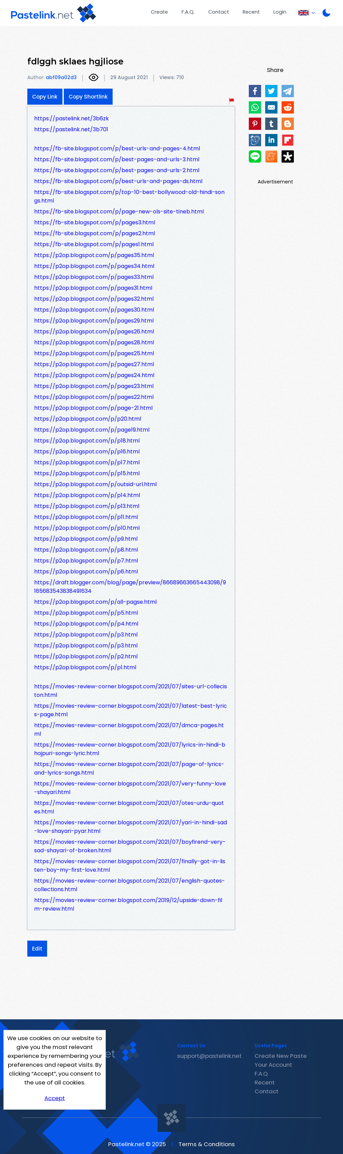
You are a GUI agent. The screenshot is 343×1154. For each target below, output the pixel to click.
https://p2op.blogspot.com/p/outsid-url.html (95, 484)
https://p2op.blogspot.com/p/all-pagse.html (95, 602)
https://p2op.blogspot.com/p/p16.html (87, 451)
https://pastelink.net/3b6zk (71, 118)
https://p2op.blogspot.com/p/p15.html (87, 473)
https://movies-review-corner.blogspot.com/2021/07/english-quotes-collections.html (129, 885)
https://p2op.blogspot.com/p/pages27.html (94, 364)
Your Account (273, 1065)
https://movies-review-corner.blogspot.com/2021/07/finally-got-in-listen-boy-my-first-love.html (129, 865)
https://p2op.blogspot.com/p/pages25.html (94, 353)
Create (159, 12)
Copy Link (45, 96)
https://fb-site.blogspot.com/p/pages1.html (94, 244)
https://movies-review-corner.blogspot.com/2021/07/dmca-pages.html (129, 729)
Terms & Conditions (206, 1144)
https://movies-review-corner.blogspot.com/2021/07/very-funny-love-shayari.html (130, 788)
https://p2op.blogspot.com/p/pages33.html (94, 277)
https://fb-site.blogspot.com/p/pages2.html (94, 233)
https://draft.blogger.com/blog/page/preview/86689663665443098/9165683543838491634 (130, 587)
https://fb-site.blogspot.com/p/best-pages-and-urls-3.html (116, 159)
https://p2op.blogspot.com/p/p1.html (85, 667)
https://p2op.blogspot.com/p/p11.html (86, 517)
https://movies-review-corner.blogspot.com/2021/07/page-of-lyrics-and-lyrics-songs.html (129, 768)
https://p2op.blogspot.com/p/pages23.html (94, 386)
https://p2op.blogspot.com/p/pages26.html (94, 331)
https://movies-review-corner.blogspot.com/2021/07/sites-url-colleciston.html (130, 691)
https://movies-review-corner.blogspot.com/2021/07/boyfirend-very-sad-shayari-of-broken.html (130, 846)
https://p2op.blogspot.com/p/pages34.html (94, 266)
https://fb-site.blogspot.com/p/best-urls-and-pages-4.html (117, 148)
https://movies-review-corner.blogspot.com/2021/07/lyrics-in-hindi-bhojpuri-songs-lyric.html (129, 749)
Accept (54, 1098)
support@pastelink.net (209, 1056)
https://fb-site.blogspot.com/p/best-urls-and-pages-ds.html (118, 181)
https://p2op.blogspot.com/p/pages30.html (94, 310)
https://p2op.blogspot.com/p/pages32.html (94, 299)
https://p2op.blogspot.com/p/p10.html (87, 528)
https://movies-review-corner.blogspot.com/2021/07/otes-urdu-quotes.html (129, 807)
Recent (251, 12)
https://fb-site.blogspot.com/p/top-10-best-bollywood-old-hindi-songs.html (129, 196)
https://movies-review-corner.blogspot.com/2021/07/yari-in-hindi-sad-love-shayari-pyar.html (130, 827)
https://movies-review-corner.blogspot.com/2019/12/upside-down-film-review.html (128, 904)
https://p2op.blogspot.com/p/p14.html (87, 495)
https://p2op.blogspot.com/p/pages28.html (94, 342)
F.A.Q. (188, 12)
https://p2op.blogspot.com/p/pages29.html (94, 321)
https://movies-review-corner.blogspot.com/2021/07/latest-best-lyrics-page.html (130, 710)
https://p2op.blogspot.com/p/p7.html (86, 561)
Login (279, 12)
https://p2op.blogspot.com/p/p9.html (86, 539)
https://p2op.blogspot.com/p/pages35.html (94, 255)
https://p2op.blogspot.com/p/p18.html (87, 441)
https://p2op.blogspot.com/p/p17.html (87, 462)
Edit (37, 948)
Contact (218, 12)
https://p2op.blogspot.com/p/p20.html (87, 419)
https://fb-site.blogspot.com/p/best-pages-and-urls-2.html (116, 170)
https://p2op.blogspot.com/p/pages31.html (93, 288)
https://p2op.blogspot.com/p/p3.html (86, 635)
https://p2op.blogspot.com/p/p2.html (86, 656)
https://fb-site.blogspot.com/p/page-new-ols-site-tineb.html (119, 211)
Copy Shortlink (88, 96)
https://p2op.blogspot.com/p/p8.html (86, 550)
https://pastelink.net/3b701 (71, 129)
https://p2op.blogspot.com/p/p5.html (86, 613)
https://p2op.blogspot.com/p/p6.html (86, 571)
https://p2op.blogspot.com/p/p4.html (86, 624)
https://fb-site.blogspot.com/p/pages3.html (94, 222)
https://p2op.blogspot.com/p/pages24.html (94, 375)
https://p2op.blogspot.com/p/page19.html (91, 430)
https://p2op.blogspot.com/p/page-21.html (93, 408)
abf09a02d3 (61, 77)
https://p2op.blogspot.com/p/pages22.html (94, 397)
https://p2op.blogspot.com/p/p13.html (86, 506)
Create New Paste (281, 1056)
